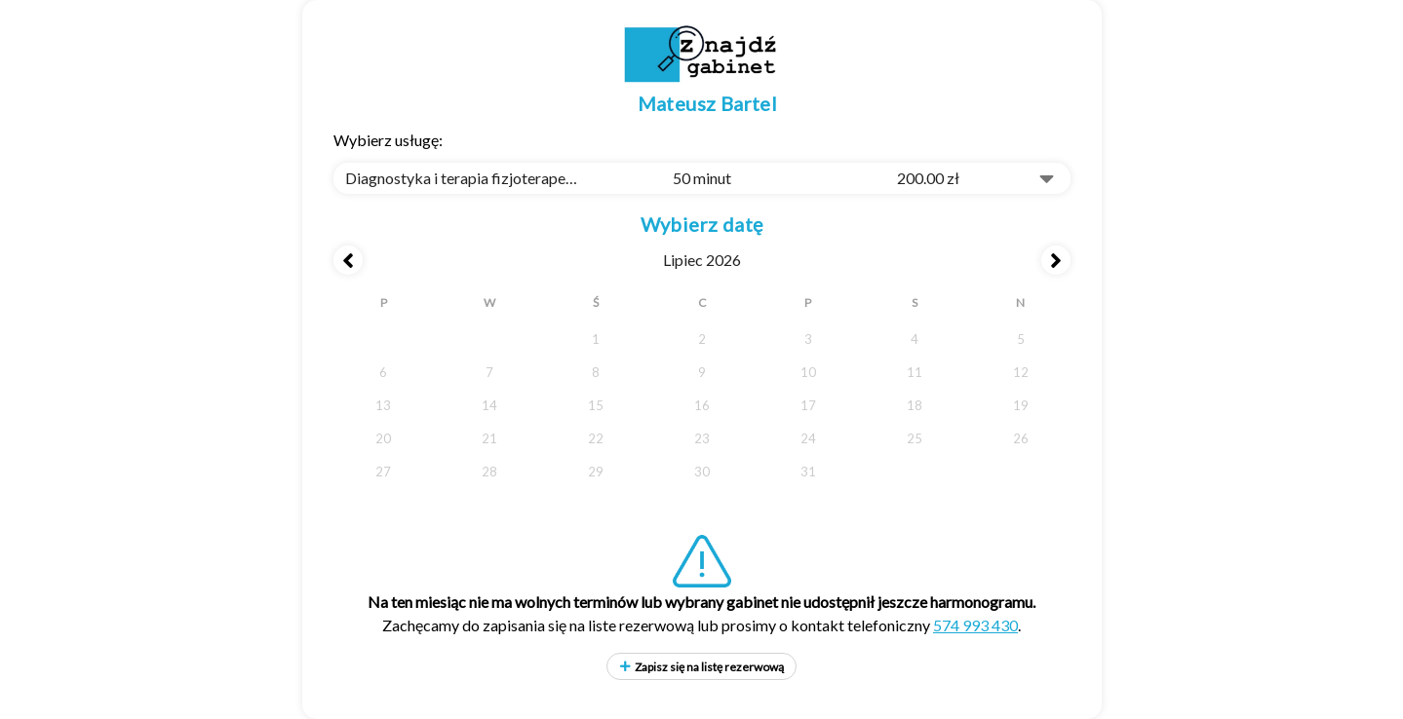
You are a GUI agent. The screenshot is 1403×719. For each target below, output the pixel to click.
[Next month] (1056, 260)
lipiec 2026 (702, 259)
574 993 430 (975, 625)
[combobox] (702, 178)
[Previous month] (348, 260)
